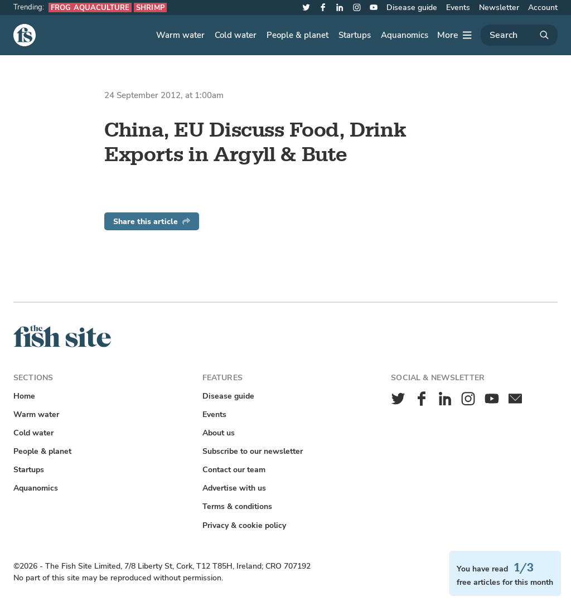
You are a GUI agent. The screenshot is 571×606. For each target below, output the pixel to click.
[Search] (519, 35)
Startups (354, 35)
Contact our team (233, 469)
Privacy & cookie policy (244, 525)
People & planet (297, 35)
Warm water (180, 35)
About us (218, 433)
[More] (454, 35)
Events (458, 7)
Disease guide (411, 7)
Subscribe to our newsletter (252, 451)
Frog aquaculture (90, 7)
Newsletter (499, 7)
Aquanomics (404, 35)
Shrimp (150, 7)
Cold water (236, 35)
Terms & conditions (237, 506)
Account (543, 7)
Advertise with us (234, 488)
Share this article (151, 221)
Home (24, 396)
